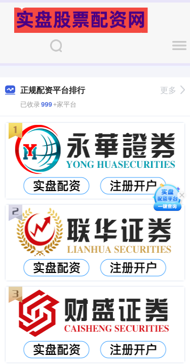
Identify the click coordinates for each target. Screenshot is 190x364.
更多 (172, 90)
